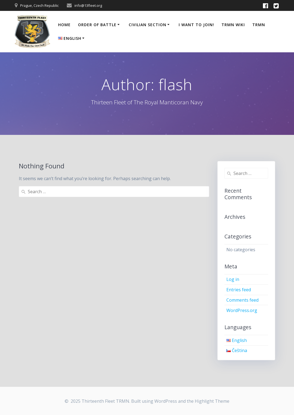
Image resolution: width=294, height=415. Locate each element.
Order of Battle (97, 24)
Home (64, 24)
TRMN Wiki (233, 24)
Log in (232, 279)
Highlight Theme (212, 401)
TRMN (258, 24)
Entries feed (238, 290)
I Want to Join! (196, 24)
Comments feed (242, 300)
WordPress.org (241, 310)
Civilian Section (147, 24)
